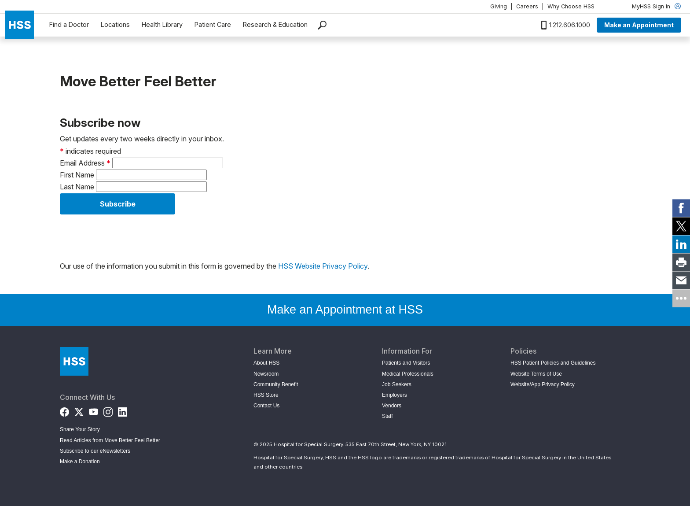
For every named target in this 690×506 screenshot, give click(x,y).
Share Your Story (80, 429)
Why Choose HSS (571, 6)
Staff (387, 416)
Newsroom (266, 374)
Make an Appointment (639, 25)
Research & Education (275, 24)
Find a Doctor (69, 24)
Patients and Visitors (406, 363)
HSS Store (266, 395)
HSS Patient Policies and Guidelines (552, 363)
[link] (681, 208)
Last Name (77, 186)
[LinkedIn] (122, 409)
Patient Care (213, 24)
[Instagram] (108, 409)
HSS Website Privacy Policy (322, 266)
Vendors (391, 406)
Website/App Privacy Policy (542, 384)
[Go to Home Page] (74, 361)
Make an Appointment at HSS (345, 309)
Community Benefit (275, 384)
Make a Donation (80, 461)
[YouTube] (93, 409)
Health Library (162, 24)
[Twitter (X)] (79, 409)
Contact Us (266, 406)
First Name (77, 174)
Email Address (85, 163)
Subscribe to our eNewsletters (95, 451)
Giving (498, 6)
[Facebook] (64, 409)
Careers (527, 6)
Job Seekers (396, 384)
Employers (394, 395)
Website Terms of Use (536, 374)
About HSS (266, 363)
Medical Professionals (407, 374)
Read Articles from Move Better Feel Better (110, 440)
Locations (115, 24)
